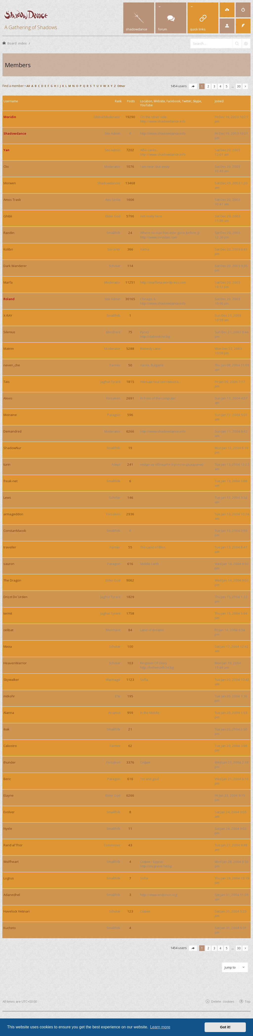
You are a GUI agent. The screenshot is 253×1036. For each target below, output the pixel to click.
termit (7, 613)
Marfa (8, 282)
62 (130, 746)
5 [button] (227, 86)
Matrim (8, 348)
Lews (7, 497)
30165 (130, 299)
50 (130, 365)
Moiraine (10, 415)
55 (130, 547)
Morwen (9, 183)
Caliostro (10, 746)
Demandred (12, 431)
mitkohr (9, 696)
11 (130, 828)
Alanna (8, 712)
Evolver (9, 812)
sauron (8, 563)
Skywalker (11, 679)
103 (130, 663)
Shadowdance (14, 133)
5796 (130, 216)
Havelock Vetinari (16, 911)
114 (130, 266)
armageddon (13, 514)
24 (130, 232)
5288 (130, 348)
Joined (219, 101)
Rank (118, 101)
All (28, 86)
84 (130, 630)
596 (130, 415)
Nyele (7, 828)
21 (130, 729)
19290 (130, 117)
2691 (130, 398)
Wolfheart (11, 861)
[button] (193, 86)
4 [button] (220, 86)
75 (130, 332)
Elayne (8, 795)
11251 (130, 282)
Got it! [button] (225, 1027)
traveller (9, 547)
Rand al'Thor (12, 845)
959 (130, 712)
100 (130, 646)
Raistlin (8, 232)
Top (248, 1001)
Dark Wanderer (15, 266)
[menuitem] (227, 9)
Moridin (9, 117)
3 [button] (214, 86)
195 (130, 696)
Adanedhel (11, 894)
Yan (6, 150)
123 (130, 911)
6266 (130, 431)
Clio (6, 166)
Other (121, 86)
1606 (130, 199)
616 (130, 563)
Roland (9, 299)
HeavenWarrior (15, 663)
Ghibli (7, 216)
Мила (7, 646)
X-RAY (7, 315)
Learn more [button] (160, 1027)
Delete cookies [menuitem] (222, 1001)
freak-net (10, 481)
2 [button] (208, 86)
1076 (130, 166)
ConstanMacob (14, 530)
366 (130, 249)
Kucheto (9, 928)
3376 (130, 762)
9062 (130, 580)
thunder (9, 762)
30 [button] (238, 86)
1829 (130, 597)
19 (130, 448)
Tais (6, 381)
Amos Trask (12, 199)
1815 (130, 381)
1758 (130, 613)
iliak (6, 729)
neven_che (11, 365)
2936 (130, 514)
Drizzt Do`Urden (15, 597)
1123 (130, 679)
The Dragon (12, 580)
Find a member (13, 86)
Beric (7, 779)
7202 (130, 150)
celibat (8, 630)
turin (6, 464)
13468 (130, 183)
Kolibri (8, 249)
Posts (131, 101)
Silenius (9, 332)
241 (130, 464)
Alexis (7, 398)
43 (130, 845)
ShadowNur (12, 448)
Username (10, 101)
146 (130, 497)
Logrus (8, 878)
